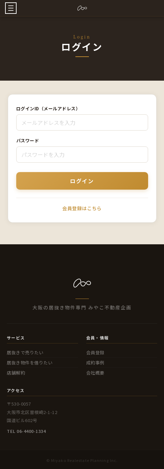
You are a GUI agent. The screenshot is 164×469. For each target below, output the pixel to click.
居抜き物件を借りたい (29, 362)
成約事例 (95, 362)
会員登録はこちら (81, 208)
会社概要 (95, 372)
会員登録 (95, 352)
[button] (11, 8)
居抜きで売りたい (25, 352)
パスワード (27, 140)
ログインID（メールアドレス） (48, 108)
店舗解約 (16, 372)
